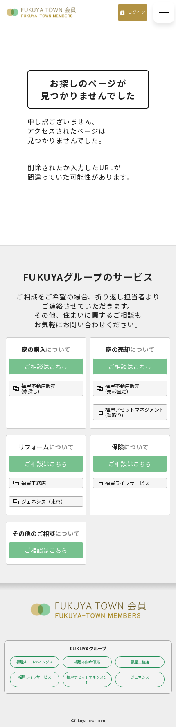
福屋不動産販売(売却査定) (122, 388)
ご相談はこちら (46, 366)
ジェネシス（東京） (43, 501)
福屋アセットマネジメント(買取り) (134, 412)
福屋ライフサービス (127, 482)
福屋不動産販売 (87, 662)
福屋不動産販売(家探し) (38, 388)
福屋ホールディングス (34, 662)
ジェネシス (140, 677)
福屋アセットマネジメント (87, 679)
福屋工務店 (33, 482)
